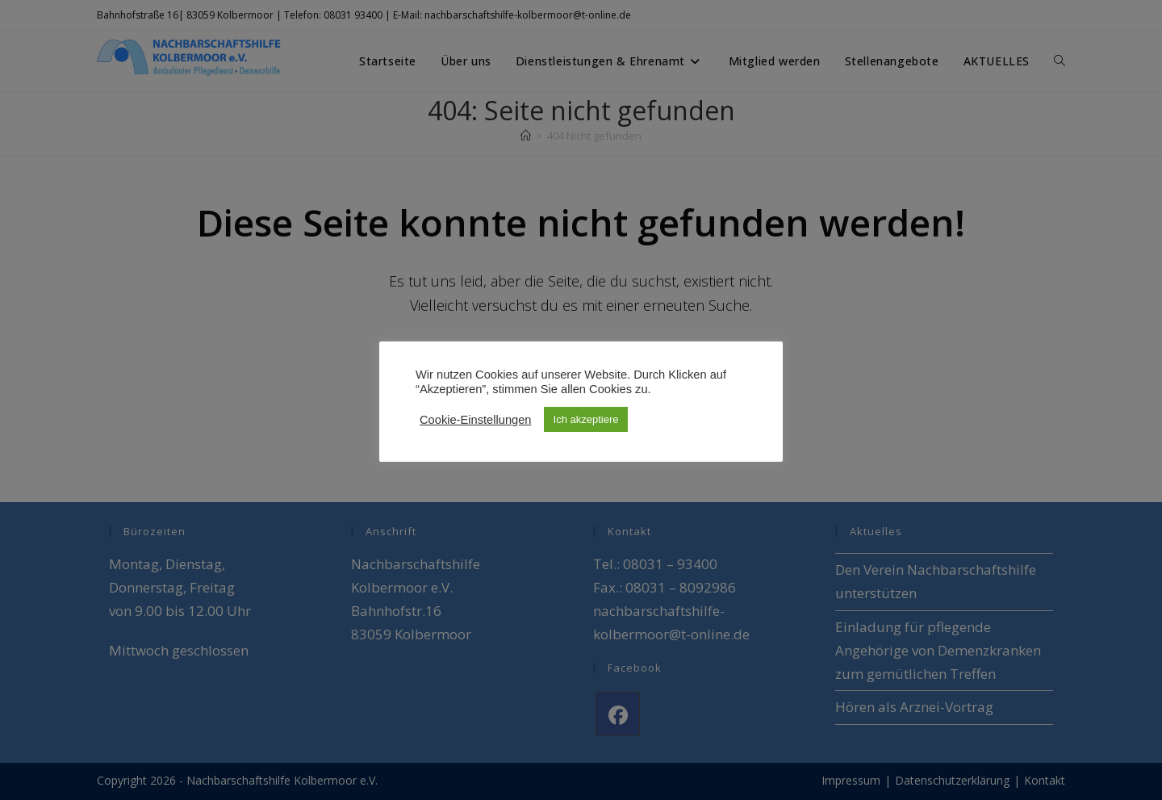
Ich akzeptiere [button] (586, 419)
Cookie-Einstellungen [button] (476, 419)
